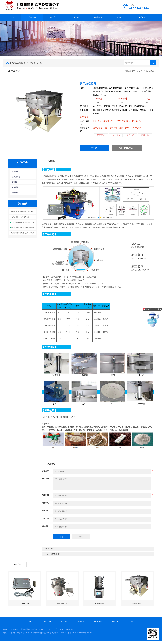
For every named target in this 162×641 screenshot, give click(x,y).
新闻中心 (120, 17)
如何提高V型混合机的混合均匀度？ (22, 212)
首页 (12, 17)
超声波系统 (25, 604)
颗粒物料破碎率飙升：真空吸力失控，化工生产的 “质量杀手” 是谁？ (23, 233)
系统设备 (75, 17)
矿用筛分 (40, 63)
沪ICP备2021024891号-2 (64, 629)
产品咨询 (94, 148)
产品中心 (32, 17)
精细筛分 (21, 63)
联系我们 (141, 17)
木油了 (53, 548)
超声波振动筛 (55, 554)
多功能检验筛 (100, 604)
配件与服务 (97, 17)
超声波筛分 (31, 63)
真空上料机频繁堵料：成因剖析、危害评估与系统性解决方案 (23, 222)
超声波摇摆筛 (137, 604)
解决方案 (53, 17)
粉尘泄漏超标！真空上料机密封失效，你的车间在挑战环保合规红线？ (23, 227)
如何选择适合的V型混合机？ (20, 217)
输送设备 (15, 187)
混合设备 (15, 193)
